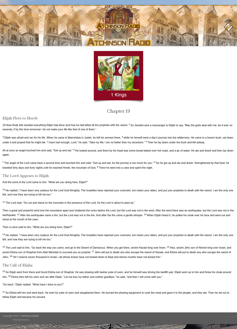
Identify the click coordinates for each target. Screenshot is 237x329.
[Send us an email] (14, 25)
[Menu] (4, 25)
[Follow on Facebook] (9, 25)
